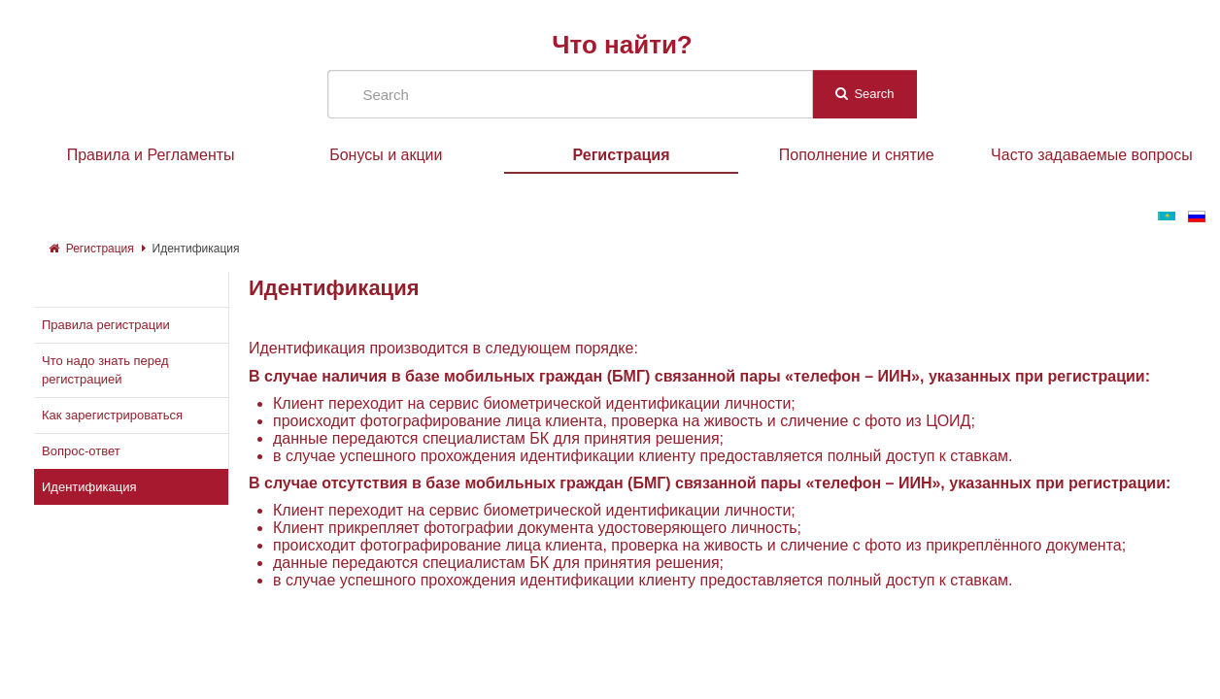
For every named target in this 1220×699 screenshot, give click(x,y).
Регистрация (620, 155)
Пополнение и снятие (856, 155)
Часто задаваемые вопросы (1092, 155)
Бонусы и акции (385, 155)
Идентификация (196, 248)
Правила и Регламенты (151, 155)
